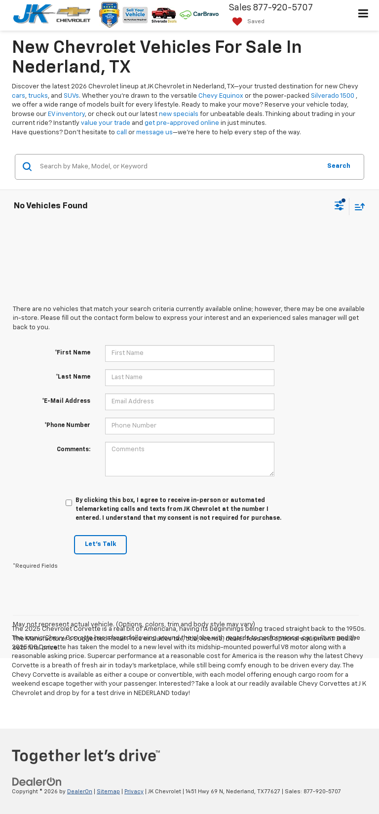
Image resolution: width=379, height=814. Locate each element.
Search (338, 166)
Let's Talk (100, 544)
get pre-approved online (182, 123)
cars (18, 96)
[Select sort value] (357, 206)
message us (154, 132)
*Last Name (73, 377)
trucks (38, 96)
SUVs (71, 96)
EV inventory (66, 114)
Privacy (134, 791)
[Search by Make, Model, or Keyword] (179, 167)
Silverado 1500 (332, 96)
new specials (178, 114)
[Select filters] (339, 207)
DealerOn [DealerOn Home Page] (79, 791)
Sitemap (108, 791)
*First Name (72, 353)
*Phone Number (67, 425)
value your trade (105, 123)
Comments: (73, 450)
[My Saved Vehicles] (246, 22)
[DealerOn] (37, 781)
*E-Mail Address (66, 401)
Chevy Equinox (220, 96)
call (121, 132)
